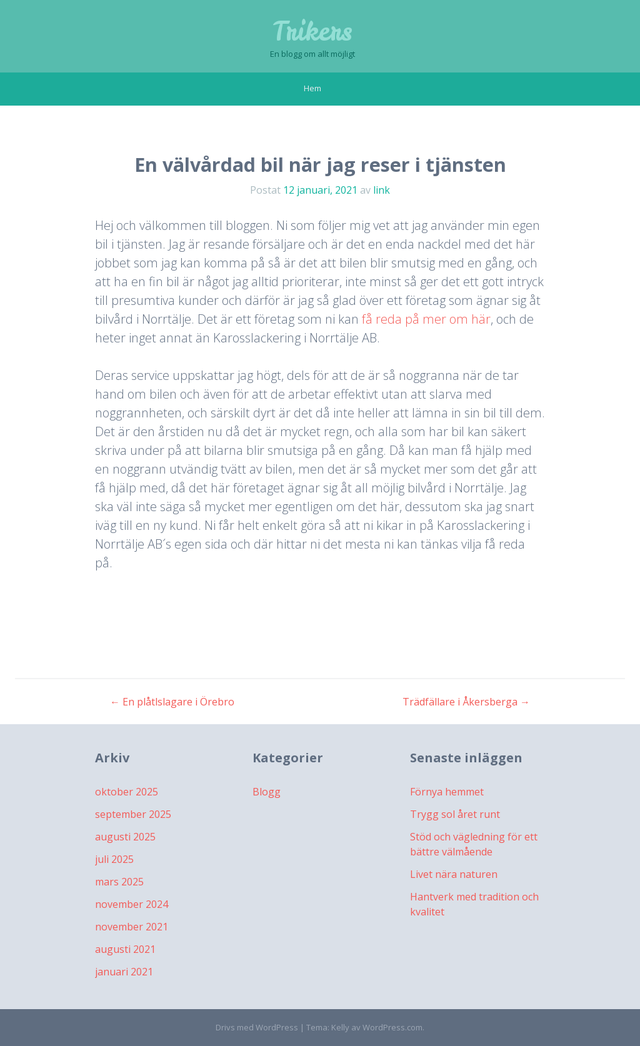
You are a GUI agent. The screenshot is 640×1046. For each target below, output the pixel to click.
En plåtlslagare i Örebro (172, 702)
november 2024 (131, 904)
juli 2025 (114, 859)
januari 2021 (124, 972)
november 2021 (131, 927)
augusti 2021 (125, 949)
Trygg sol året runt (455, 814)
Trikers (312, 31)
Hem (312, 88)
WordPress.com (392, 1027)
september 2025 (133, 814)
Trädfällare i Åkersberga (466, 702)
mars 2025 (119, 882)
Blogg (266, 792)
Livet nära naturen (454, 874)
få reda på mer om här (426, 319)
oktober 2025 (126, 792)
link (381, 190)
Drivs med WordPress (257, 1027)
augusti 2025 (125, 837)
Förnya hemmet (447, 792)
